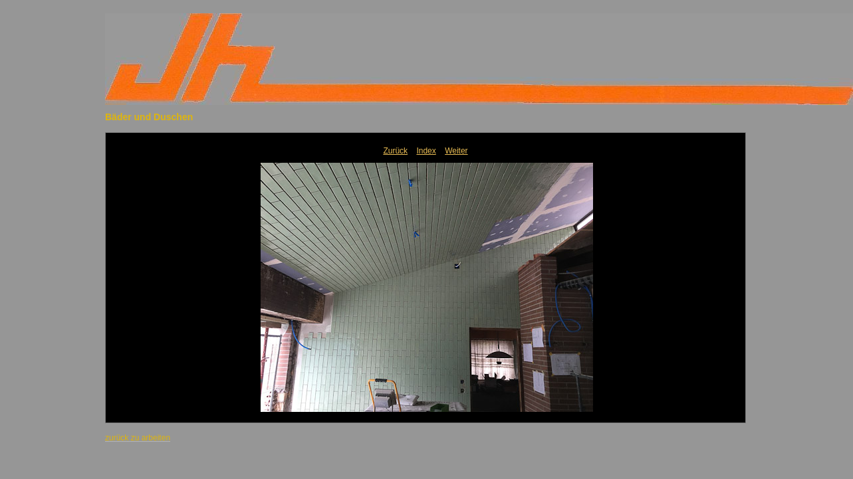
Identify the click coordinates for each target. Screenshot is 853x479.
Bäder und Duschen (149, 117)
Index (425, 150)
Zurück (395, 150)
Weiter (456, 150)
